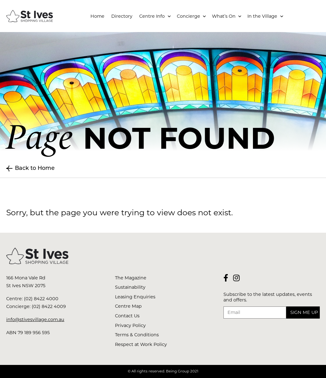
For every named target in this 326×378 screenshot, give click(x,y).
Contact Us (127, 316)
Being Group (177, 371)
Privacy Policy (130, 325)
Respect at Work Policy (141, 344)
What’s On (224, 16)
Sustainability (130, 287)
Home (97, 16)
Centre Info (152, 16)
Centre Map (128, 306)
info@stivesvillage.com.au (35, 319)
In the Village (262, 16)
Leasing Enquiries (135, 297)
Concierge (188, 16)
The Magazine (130, 278)
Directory (121, 16)
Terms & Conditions (137, 335)
